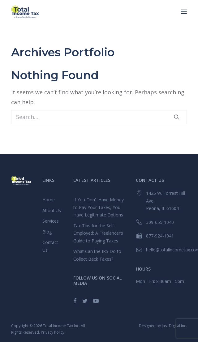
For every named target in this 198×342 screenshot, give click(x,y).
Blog (47, 232)
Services (50, 221)
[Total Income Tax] (25, 12)
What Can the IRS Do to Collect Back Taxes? (97, 255)
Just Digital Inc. (174, 325)
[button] (184, 12)
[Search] (99, 117)
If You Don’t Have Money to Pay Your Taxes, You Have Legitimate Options (98, 207)
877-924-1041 (160, 236)
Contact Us (50, 246)
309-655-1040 (160, 222)
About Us (51, 210)
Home (48, 200)
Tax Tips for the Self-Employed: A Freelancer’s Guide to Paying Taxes (98, 233)
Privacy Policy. (53, 332)
